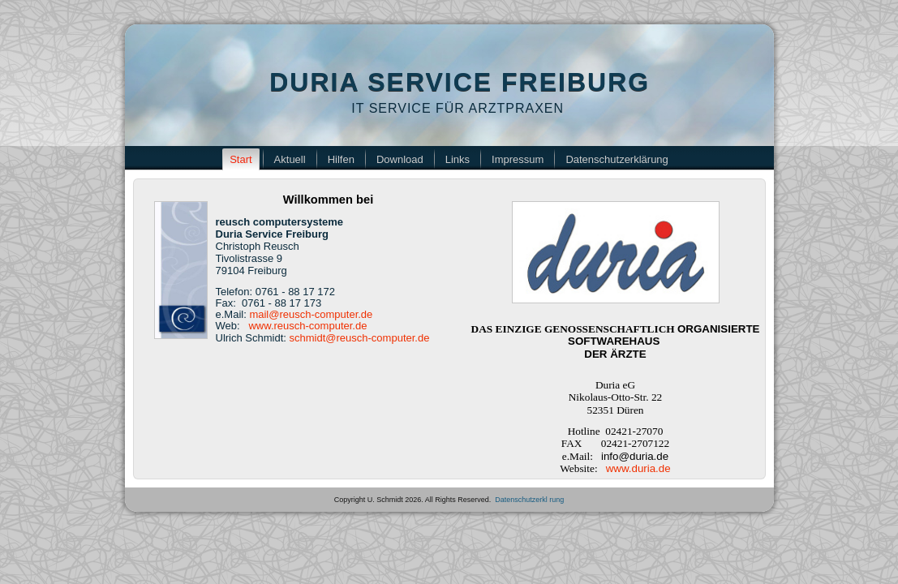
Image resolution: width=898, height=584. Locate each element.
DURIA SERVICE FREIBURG (459, 82)
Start (240, 159)
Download (399, 159)
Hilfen (341, 159)
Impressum (518, 159)
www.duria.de (638, 468)
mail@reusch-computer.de (310, 314)
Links (457, 159)
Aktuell (290, 159)
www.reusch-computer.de (307, 326)
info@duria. (634, 456)
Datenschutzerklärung (616, 159)
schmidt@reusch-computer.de (360, 338)
